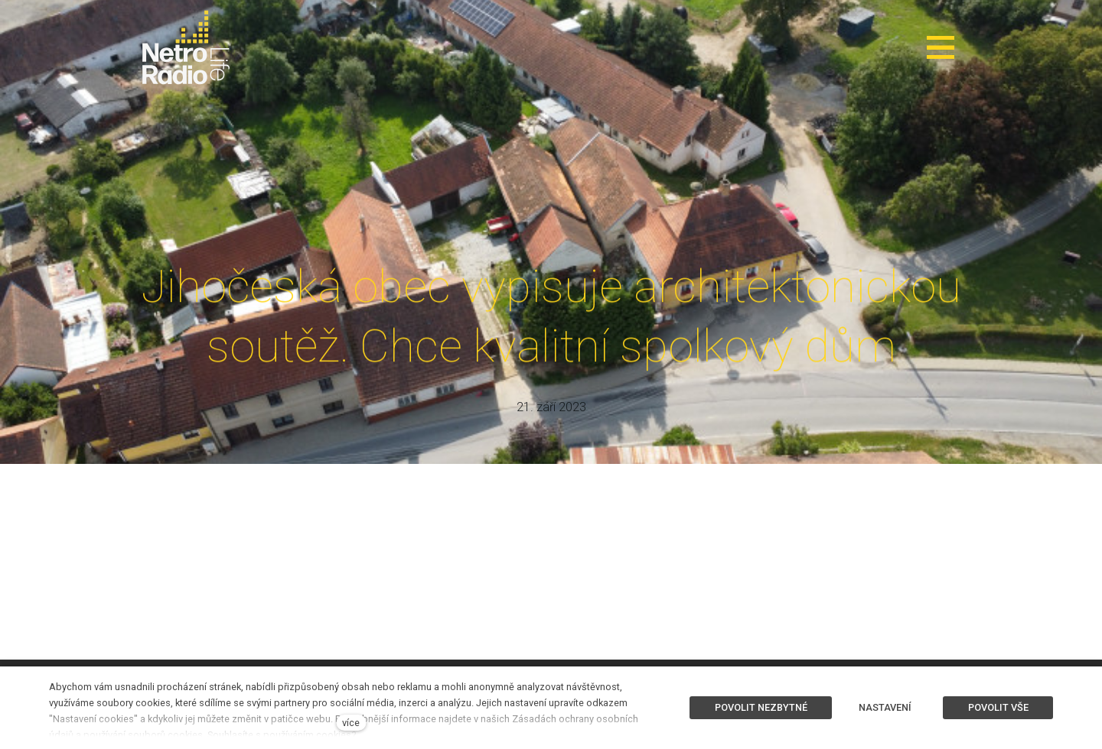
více (351, 722)
